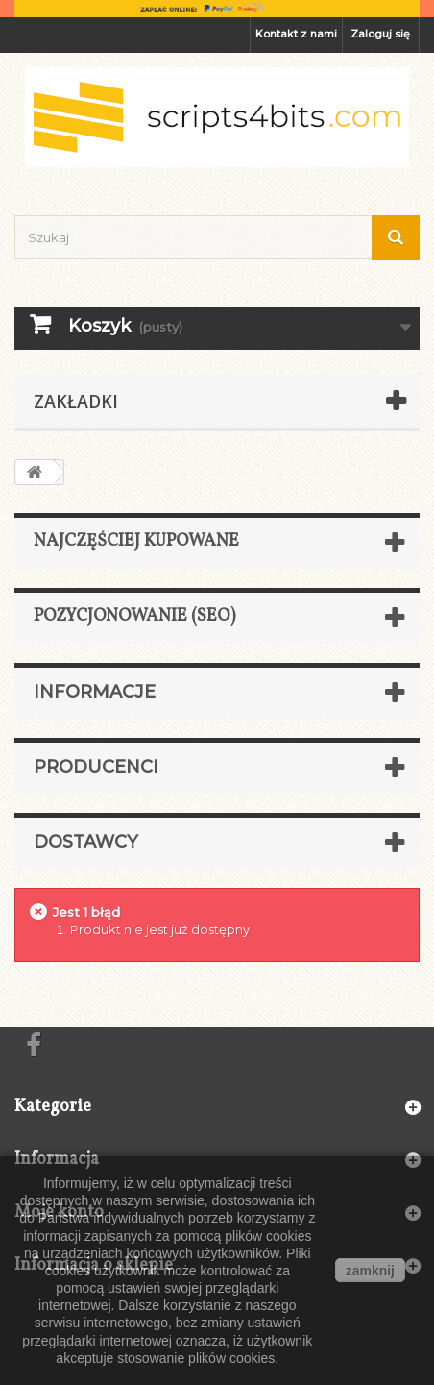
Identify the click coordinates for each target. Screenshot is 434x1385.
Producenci (96, 767)
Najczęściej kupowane (136, 542)
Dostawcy (86, 842)
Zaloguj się (380, 33)
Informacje (95, 692)
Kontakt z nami (296, 33)
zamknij (370, 1270)
